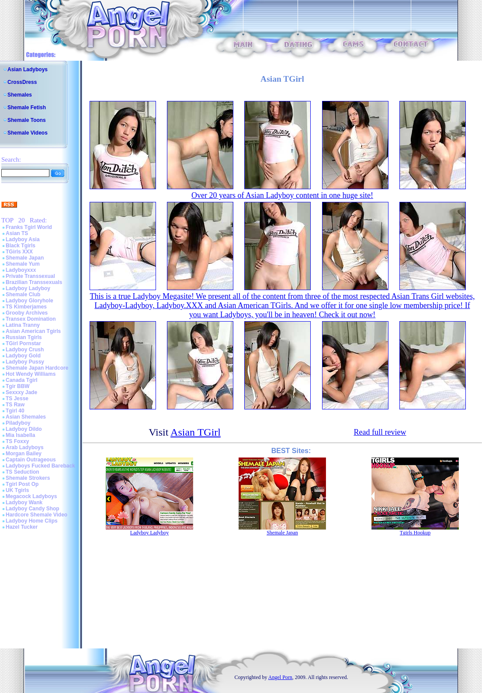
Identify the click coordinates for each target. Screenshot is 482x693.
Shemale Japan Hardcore (37, 368)
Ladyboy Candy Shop (32, 509)
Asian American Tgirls (33, 331)
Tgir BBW (18, 386)
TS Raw (15, 405)
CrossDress (22, 82)
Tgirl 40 (15, 411)
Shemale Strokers (28, 478)
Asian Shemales (26, 417)
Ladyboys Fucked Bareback (40, 466)
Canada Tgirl (22, 380)
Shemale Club (23, 294)
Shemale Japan (25, 258)
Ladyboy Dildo (24, 429)
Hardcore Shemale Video (36, 515)
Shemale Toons (26, 120)
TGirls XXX (19, 252)
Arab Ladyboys (25, 447)
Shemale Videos (27, 133)
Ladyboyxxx (21, 270)
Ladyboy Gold (23, 356)
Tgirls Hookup (415, 533)
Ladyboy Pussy (25, 362)
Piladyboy (18, 423)
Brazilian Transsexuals (34, 282)
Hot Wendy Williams (30, 374)
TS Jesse (17, 398)
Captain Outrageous (31, 460)
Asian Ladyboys (27, 69)
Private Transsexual (30, 276)
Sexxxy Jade (21, 392)
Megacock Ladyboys (31, 496)
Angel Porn (280, 677)
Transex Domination (31, 319)
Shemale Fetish (26, 107)
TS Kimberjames (26, 307)
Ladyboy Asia (23, 239)
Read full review (380, 432)
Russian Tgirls (24, 337)
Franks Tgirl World (29, 227)
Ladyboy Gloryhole (29, 301)
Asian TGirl (195, 432)
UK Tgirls (17, 490)
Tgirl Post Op (22, 484)
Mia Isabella (20, 435)
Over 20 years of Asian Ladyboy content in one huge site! (282, 195)
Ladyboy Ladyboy (28, 288)
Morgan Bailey (24, 453)
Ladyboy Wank (24, 502)
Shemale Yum (23, 264)
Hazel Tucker (22, 527)
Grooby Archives (27, 313)
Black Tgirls (20, 246)
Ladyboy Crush (25, 349)
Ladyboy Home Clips (32, 521)
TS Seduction (22, 472)
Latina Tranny (23, 325)
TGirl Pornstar (23, 343)
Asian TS (17, 233)
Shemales (19, 95)
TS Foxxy (17, 441)
